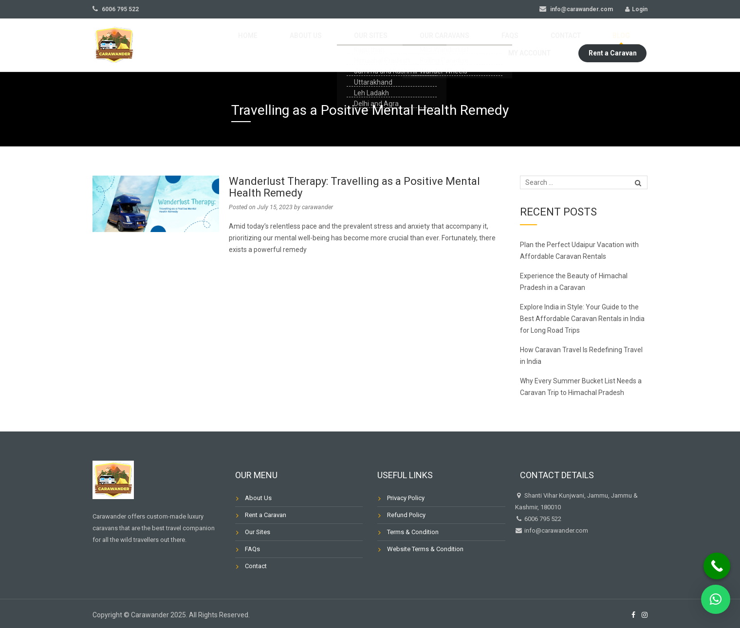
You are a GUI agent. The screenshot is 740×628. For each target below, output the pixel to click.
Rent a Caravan (613, 45)
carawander (317, 207)
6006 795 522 (115, 9)
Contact (449, 45)
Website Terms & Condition (425, 549)
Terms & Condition (413, 532)
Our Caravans (358, 45)
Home (210, 45)
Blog (490, 45)
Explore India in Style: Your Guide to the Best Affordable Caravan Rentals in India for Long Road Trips (582, 318)
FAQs (408, 45)
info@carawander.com (576, 9)
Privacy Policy (406, 498)
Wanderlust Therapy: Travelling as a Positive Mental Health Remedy (354, 187)
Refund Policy (406, 515)
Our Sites (301, 45)
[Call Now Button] (716, 566)
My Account (537, 45)
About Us (252, 45)
